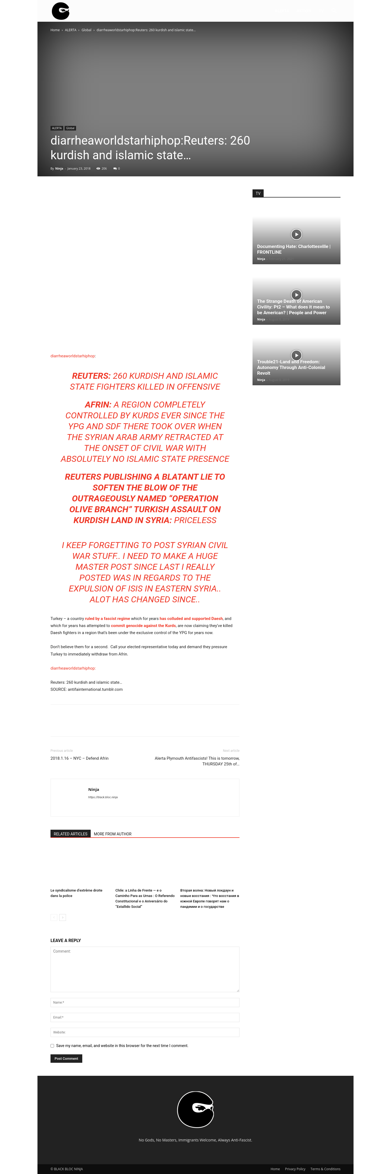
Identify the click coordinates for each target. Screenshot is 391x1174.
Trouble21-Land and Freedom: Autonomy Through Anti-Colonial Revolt (291, 367)
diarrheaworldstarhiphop (73, 356)
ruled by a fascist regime (108, 618)
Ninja (59, 168)
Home (55, 30)
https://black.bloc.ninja (103, 797)
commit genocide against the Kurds (143, 625)
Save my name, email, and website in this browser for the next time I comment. (122, 1045)
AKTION (304, 10)
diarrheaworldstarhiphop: (73, 668)
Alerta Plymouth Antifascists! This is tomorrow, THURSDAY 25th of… (197, 761)
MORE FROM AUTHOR (112, 834)
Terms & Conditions (325, 1169)
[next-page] (62, 917)
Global (87, 30)
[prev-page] (54, 917)
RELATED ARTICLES (70, 834)
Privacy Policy (295, 1169)
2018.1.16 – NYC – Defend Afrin (80, 758)
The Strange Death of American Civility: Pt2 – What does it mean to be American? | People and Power (293, 306)
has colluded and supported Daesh (191, 618)
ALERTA (282, 10)
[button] (333, 11)
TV (321, 10)
